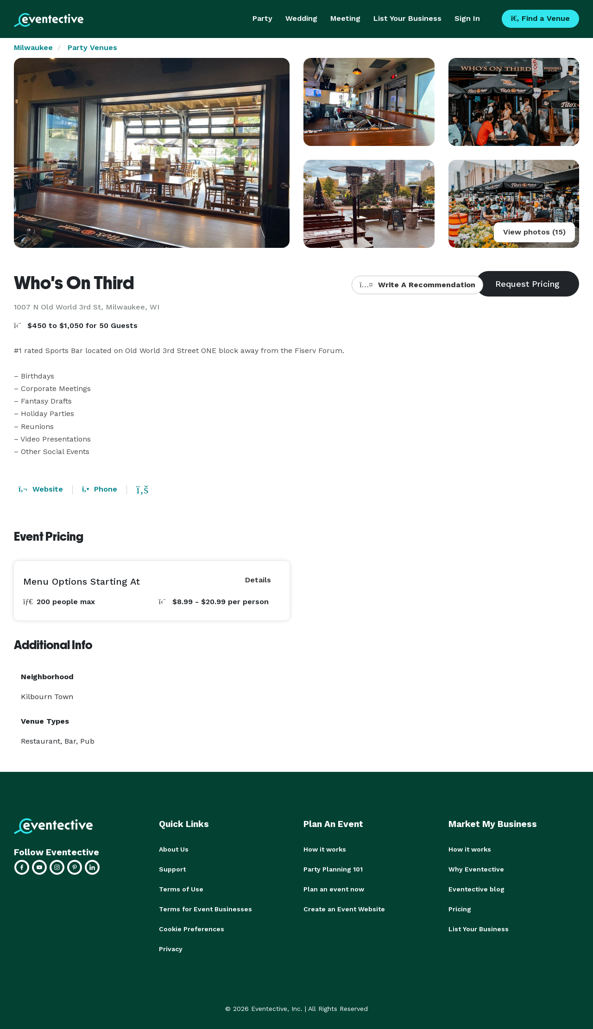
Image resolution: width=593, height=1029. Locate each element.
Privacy (171, 946)
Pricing (459, 907)
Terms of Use (181, 888)
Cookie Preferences (191, 927)
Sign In (467, 18)
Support (172, 868)
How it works (324, 849)
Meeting (345, 18)
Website (41, 489)
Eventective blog (476, 888)
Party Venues (92, 47)
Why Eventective (476, 868)
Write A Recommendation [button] (417, 284)
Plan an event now (333, 888)
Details (258, 579)
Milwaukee (33, 47)
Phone (99, 489)
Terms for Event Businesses (205, 907)
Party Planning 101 (333, 868)
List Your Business (407, 18)
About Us (174, 849)
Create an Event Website (344, 907)
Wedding (301, 18)
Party (262, 18)
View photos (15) (534, 231)
